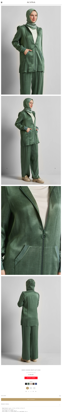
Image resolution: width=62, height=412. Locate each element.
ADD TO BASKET (31, 399)
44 (33, 391)
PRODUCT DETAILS (30, 404)
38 (26, 391)
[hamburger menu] (1, 2)
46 (35, 391)
